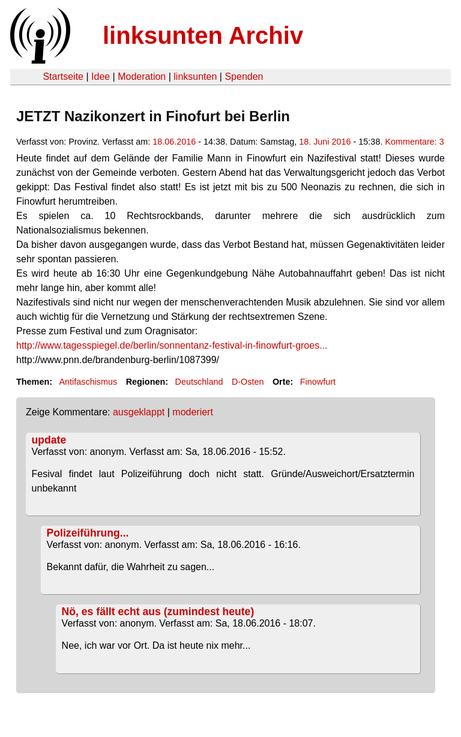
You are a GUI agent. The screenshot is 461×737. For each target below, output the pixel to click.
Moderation (142, 76)
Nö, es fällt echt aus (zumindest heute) (158, 612)
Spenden (243, 76)
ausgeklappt (138, 412)
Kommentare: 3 (414, 141)
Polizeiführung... (88, 533)
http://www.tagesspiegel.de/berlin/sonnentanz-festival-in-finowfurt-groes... (171, 345)
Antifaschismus (88, 382)
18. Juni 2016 (325, 141)
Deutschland (199, 382)
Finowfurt (318, 382)
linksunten (195, 76)
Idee (100, 76)
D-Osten (248, 382)
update (49, 440)
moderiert (192, 412)
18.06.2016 (174, 141)
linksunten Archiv (203, 35)
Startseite (63, 76)
